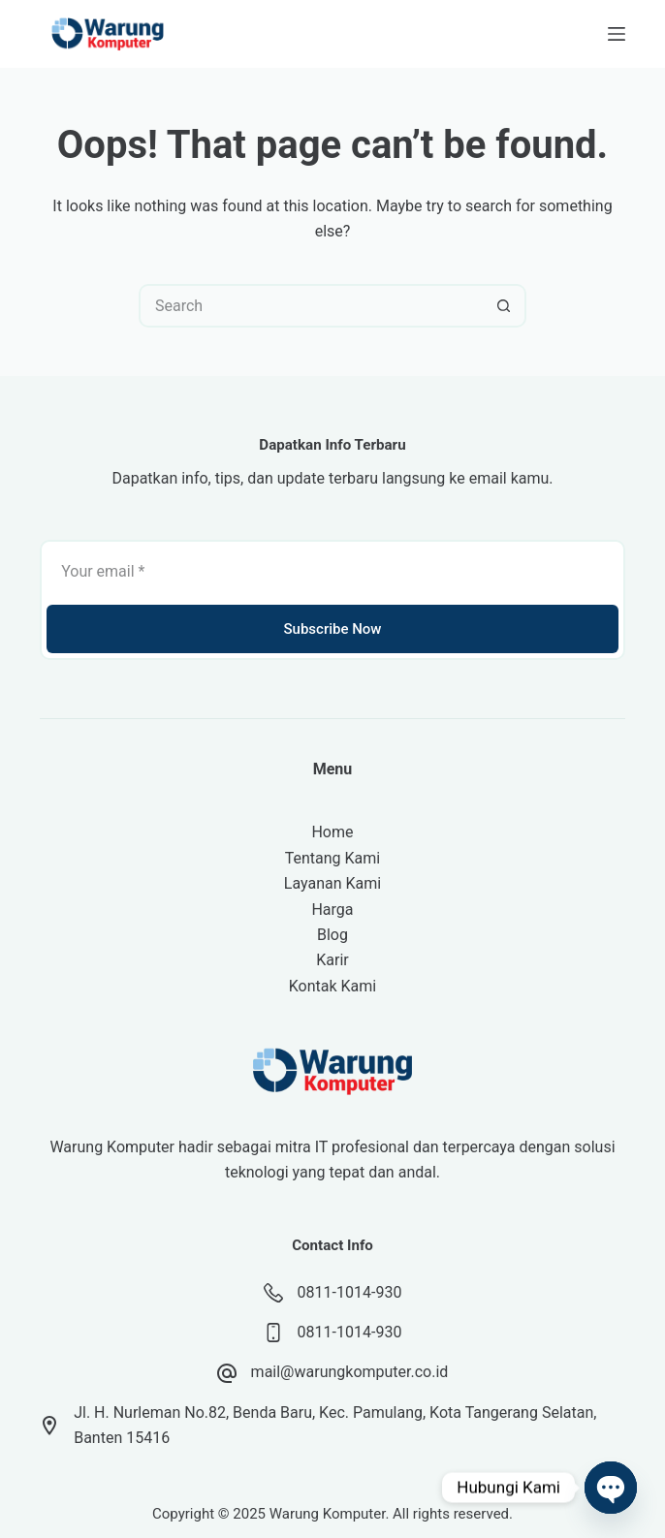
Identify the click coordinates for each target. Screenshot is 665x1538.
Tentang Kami (332, 858)
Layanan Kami (332, 883)
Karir (332, 960)
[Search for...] (311, 306)
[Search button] (504, 306)
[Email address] (332, 571)
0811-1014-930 (350, 1292)
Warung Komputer (327, 1513)
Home (332, 832)
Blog (332, 935)
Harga (332, 909)
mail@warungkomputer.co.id (350, 1372)
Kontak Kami (332, 986)
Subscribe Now (332, 629)
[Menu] (616, 34)
